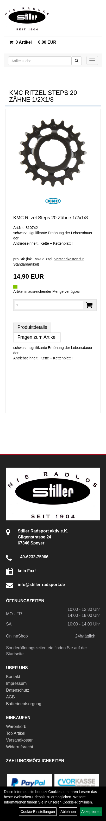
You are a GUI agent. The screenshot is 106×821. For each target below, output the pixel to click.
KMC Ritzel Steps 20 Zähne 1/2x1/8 (50, 217)
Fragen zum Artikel (37, 337)
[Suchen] (76, 60)
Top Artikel (15, 733)
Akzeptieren (91, 811)
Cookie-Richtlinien (77, 802)
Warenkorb (16, 726)
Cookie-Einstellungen (38, 811)
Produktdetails (32, 327)
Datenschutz (17, 690)
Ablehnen (68, 811)
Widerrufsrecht (19, 747)
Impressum (16, 683)
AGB (10, 697)
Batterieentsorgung (23, 704)
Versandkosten (20, 740)
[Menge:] (49, 305)
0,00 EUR (32, 42)
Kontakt (13, 676)
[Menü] (92, 60)
